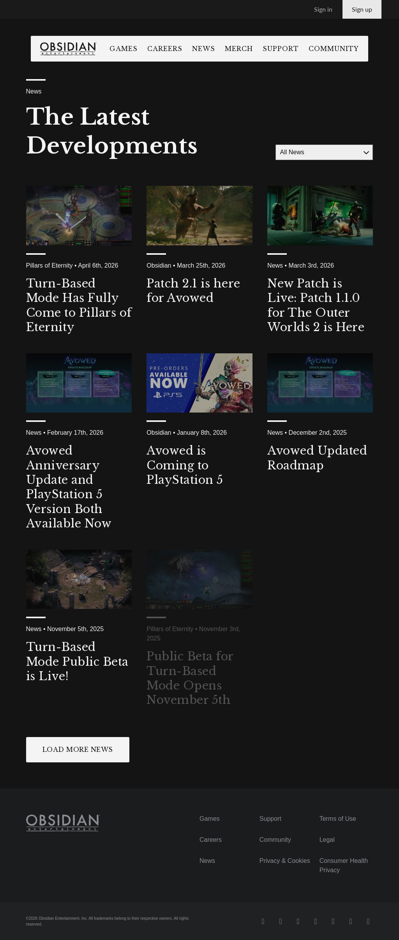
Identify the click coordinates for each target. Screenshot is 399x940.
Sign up (362, 9)
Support (295, 49)
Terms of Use (338, 818)
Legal (327, 839)
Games (138, 49)
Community (348, 49)
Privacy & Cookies (285, 860)
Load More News (77, 749)
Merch (253, 49)
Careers (178, 49)
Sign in (323, 9)
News (217, 49)
